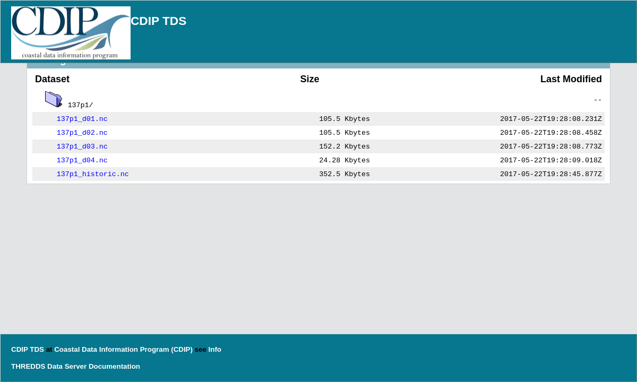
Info (215, 349)
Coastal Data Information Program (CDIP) (123, 349)
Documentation (114, 366)
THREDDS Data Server (49, 366)
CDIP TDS (158, 21)
